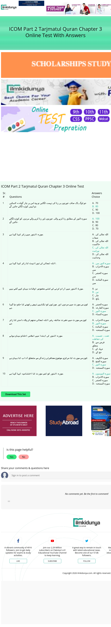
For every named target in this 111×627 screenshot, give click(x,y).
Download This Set (15, 394)
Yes (11, 456)
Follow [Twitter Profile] (86, 561)
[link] (31, 3)
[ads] (18, 421)
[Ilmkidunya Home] (8, 7)
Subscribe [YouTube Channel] (52, 561)
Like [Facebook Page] (18, 561)
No (23, 456)
